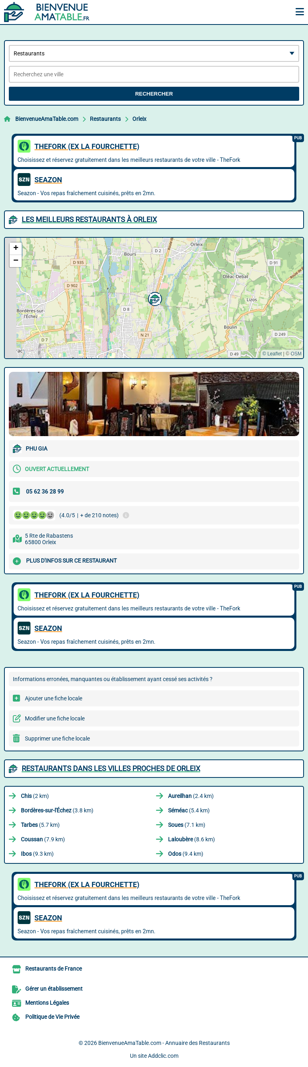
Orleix (139, 119)
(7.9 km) (43, 839)
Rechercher (154, 94)
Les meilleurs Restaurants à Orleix (89, 219)
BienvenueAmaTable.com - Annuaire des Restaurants (164, 1043)
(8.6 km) (191, 839)
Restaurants (105, 119)
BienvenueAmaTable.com (46, 119)
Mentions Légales (47, 1003)
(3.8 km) (57, 810)
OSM (296, 354)
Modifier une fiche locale (55, 718)
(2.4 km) (191, 796)
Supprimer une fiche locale (57, 738)
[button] (154, 298)
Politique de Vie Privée (52, 1017)
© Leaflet (272, 354)
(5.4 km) (189, 810)
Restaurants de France (53, 968)
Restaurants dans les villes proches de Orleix (111, 768)
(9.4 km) (185, 854)
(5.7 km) (40, 825)
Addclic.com (163, 1056)
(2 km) (35, 796)
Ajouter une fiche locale (53, 698)
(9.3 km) (37, 854)
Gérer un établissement (54, 988)
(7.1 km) (186, 825)
